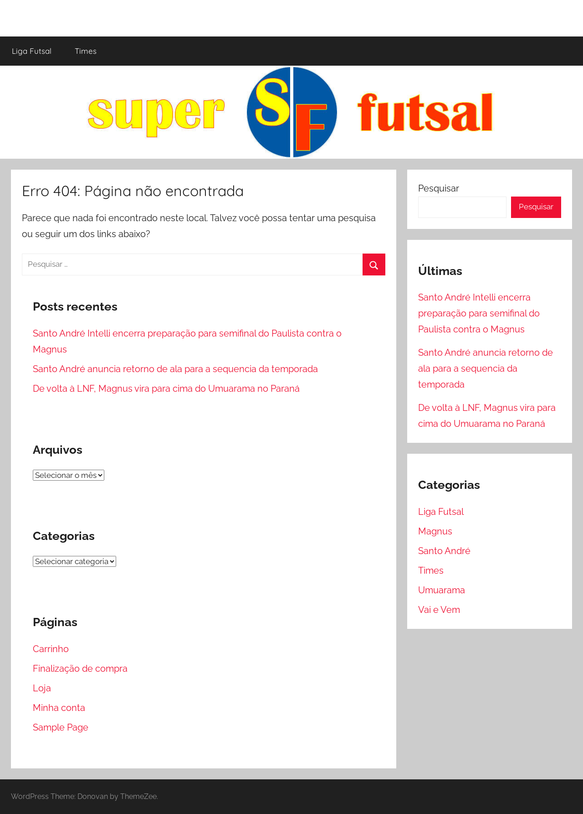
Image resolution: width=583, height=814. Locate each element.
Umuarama (441, 590)
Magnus (435, 531)
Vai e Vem (439, 609)
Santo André (444, 550)
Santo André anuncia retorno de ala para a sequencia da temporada (175, 368)
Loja (42, 688)
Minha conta (59, 707)
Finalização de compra (80, 668)
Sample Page (60, 727)
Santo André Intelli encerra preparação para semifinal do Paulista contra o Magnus (479, 313)
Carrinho (51, 648)
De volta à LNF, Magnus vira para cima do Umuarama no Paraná (166, 388)
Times (86, 51)
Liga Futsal (31, 51)
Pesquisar (438, 188)
